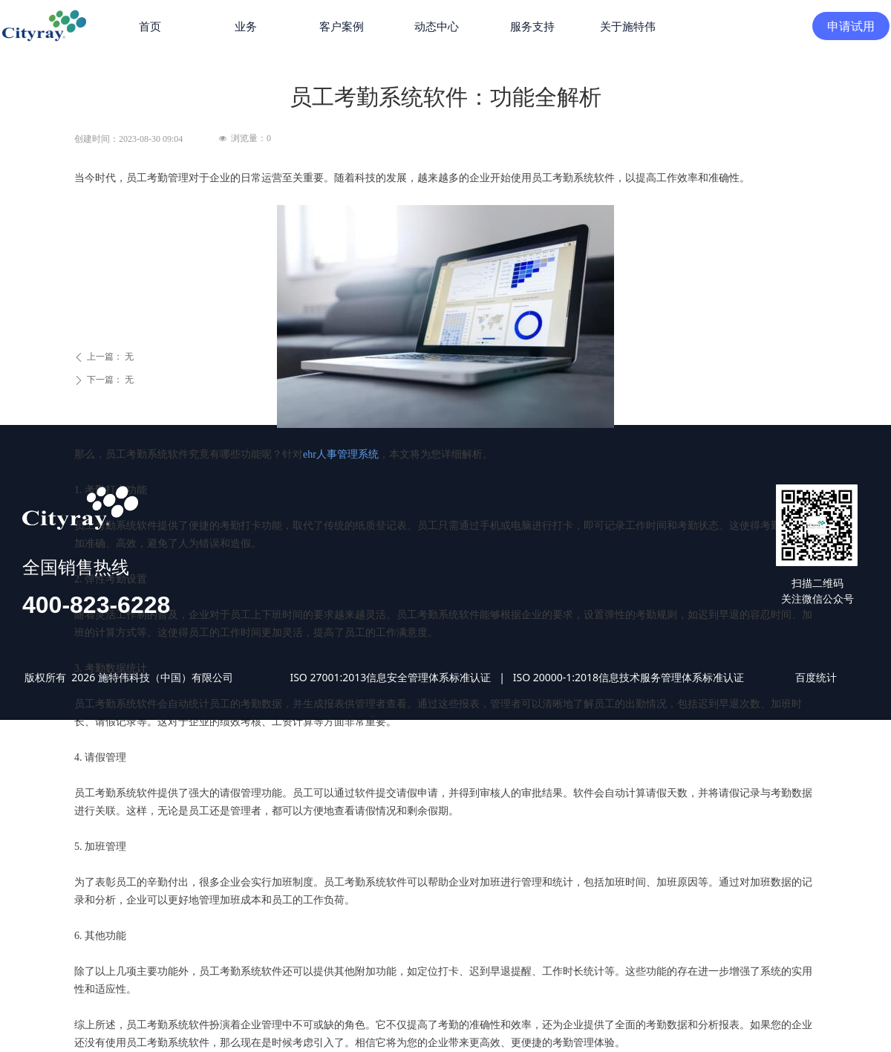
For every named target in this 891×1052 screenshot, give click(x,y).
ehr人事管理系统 (341, 454)
